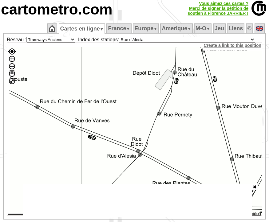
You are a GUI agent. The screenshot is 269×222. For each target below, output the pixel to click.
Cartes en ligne (82, 29)
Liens (236, 28)
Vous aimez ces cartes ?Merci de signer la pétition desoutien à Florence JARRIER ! (218, 8)
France (119, 28)
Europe (146, 28)
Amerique (177, 28)
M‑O (203, 28)
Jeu (219, 28)
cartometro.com (57, 9)
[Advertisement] (137, 200)
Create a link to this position (233, 45)
